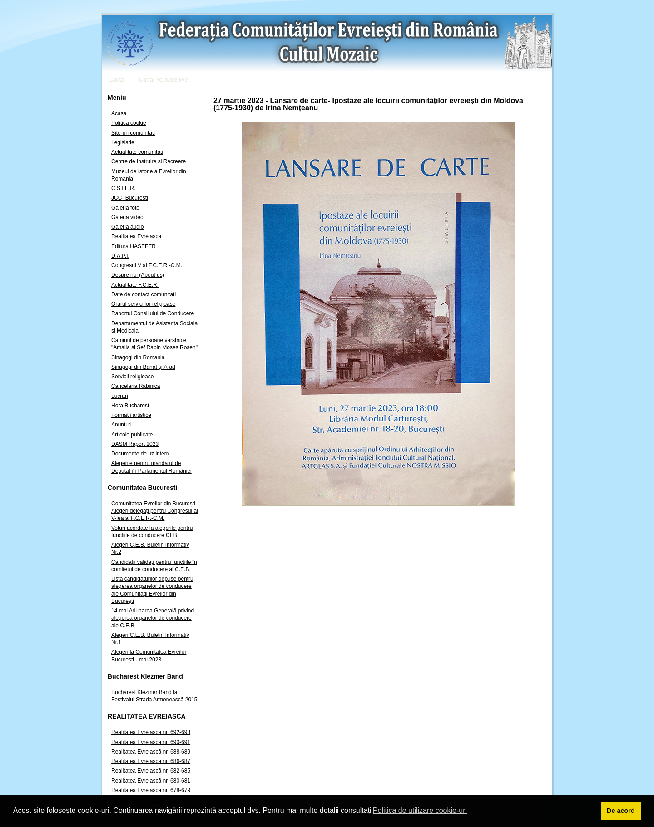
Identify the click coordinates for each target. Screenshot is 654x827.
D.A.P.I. (120, 256)
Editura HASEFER (133, 246)
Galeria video (127, 217)
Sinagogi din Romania (137, 357)
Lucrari (119, 396)
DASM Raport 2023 (135, 444)
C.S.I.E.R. (123, 188)
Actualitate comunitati (137, 152)
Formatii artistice (131, 415)
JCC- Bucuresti (129, 198)
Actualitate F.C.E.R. (135, 285)
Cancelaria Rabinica (135, 386)
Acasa (118, 113)
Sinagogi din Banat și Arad (143, 367)
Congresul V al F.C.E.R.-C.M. (146, 265)
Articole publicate (132, 434)
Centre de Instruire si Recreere (148, 161)
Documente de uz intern (140, 453)
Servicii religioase (132, 376)
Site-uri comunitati (133, 133)
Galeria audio (127, 227)
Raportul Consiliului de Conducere (152, 313)
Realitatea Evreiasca (136, 236)
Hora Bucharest (130, 405)
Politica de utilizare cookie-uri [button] (420, 810)
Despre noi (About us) (137, 275)
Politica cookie (128, 123)
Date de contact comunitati (143, 294)
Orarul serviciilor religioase (143, 304)
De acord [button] (621, 810)
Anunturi (121, 424)
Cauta (116, 79)
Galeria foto (125, 208)
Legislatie (122, 142)
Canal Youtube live (163, 79)
